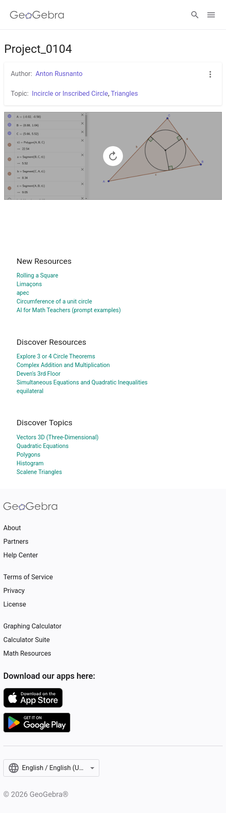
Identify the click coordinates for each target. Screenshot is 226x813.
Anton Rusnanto (59, 74)
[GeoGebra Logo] (37, 15)
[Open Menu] (211, 15)
